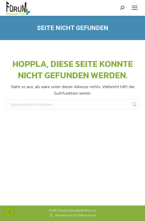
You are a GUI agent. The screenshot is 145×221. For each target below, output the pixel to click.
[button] (9, 211)
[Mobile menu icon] (134, 8)
